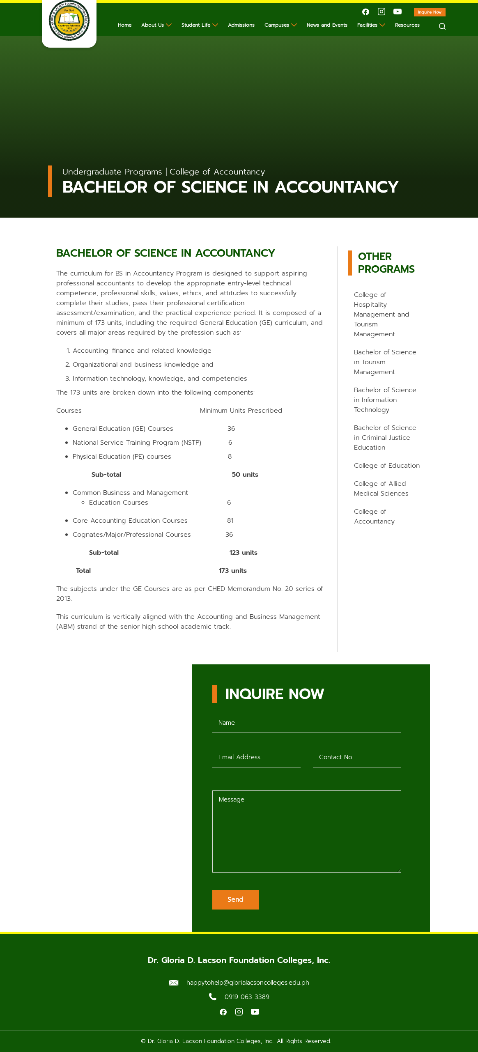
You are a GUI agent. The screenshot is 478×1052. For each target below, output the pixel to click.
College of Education (387, 466)
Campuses (276, 25)
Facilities (367, 25)
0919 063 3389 (247, 996)
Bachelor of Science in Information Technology (385, 400)
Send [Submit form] (236, 900)
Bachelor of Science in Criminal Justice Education (385, 437)
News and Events (327, 25)
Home (124, 25)
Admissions (241, 25)
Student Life (196, 25)
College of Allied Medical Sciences (381, 488)
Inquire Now (432, 12)
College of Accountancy (374, 516)
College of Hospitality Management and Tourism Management (381, 314)
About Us (152, 25)
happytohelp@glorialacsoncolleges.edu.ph (247, 982)
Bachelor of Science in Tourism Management (385, 362)
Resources (407, 25)
